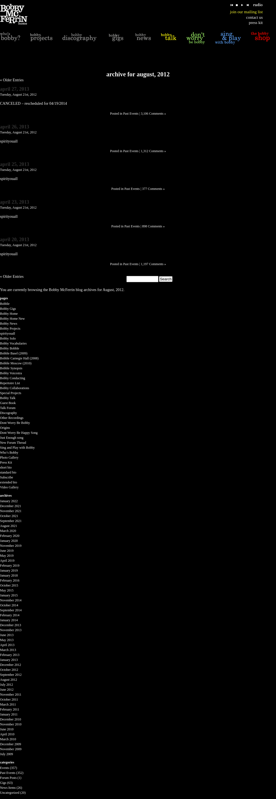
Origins (5, 428)
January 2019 (9, 570)
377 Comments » (153, 189)
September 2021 (11, 521)
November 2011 (10, 694)
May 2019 (7, 556)
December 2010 (10, 719)
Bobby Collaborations (14, 388)
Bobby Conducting (12, 378)
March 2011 (8, 704)
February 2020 (9, 536)
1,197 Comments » (153, 264)
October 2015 (9, 585)
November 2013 (11, 630)
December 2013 (10, 625)
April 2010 (7, 734)
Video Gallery (9, 487)
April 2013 (7, 645)
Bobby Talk (7, 398)
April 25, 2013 (14, 164)
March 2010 (8, 739)
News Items (8, 788)
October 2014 (9, 605)
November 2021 (11, 511)
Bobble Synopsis (11, 368)
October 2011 (9, 699)
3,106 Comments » (153, 113)
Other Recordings (11, 418)
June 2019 (7, 551)
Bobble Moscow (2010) (15, 363)
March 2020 (8, 531)
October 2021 (9, 516)
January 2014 (9, 620)
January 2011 (9, 714)
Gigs (3, 783)
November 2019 (11, 546)
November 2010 (11, 724)
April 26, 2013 (14, 127)
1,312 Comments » (153, 151)
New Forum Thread (13, 443)
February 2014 (9, 615)
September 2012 (11, 675)
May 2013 (7, 640)
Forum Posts (8, 778)
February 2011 (9, 709)
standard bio (8, 472)
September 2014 (11, 610)
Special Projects (10, 393)
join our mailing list (246, 12)
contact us (254, 17)
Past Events (131, 113)
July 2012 (6, 685)
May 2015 (7, 590)
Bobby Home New (12, 319)
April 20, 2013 (14, 239)
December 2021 (10, 506)
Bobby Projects (10, 328)
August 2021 (8, 526)
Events (4, 768)
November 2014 (11, 600)
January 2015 (9, 595)
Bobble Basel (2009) (13, 353)
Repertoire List (10, 383)
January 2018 (9, 575)
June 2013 (7, 635)
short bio (6, 467)
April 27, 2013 (14, 89)
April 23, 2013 (14, 202)
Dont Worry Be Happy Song (19, 433)
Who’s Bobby (9, 452)
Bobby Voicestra (11, 373)
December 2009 (10, 744)
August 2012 (8, 680)
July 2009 (6, 754)
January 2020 (9, 541)
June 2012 (7, 690)
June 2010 (7, 729)
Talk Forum (7, 408)
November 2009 (11, 749)
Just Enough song (11, 438)
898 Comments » (153, 226)
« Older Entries (12, 80)
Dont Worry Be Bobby (15, 423)
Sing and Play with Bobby (17, 448)
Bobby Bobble (9, 348)
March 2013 (8, 650)
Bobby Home (9, 314)
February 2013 (9, 655)
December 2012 (10, 665)
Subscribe (6, 477)
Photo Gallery (9, 457)
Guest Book (8, 403)
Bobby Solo (8, 338)
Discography (8, 413)
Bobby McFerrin (62, 290)
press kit (256, 22)
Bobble (5, 304)
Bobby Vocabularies (13, 343)
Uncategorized (9, 793)
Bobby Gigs (8, 309)
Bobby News (8, 323)
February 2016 (9, 580)
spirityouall (7, 333)
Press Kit (6, 462)
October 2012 (9, 670)
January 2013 (9, 660)
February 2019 (9, 565)
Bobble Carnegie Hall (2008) (19, 358)
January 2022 (9, 501)
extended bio (8, 482)
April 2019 (7, 561)
